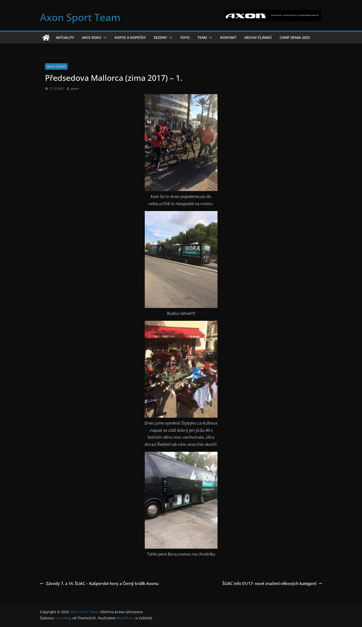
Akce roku (91, 37)
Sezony (160, 37)
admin (74, 88)
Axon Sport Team (80, 17)
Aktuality (65, 37)
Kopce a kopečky (130, 37)
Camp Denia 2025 (295, 37)
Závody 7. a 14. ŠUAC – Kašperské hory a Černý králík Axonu (99, 583)
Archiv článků (258, 37)
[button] (104, 37)
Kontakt (228, 37)
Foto (185, 37)
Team (202, 37)
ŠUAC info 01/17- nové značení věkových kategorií (272, 583)
